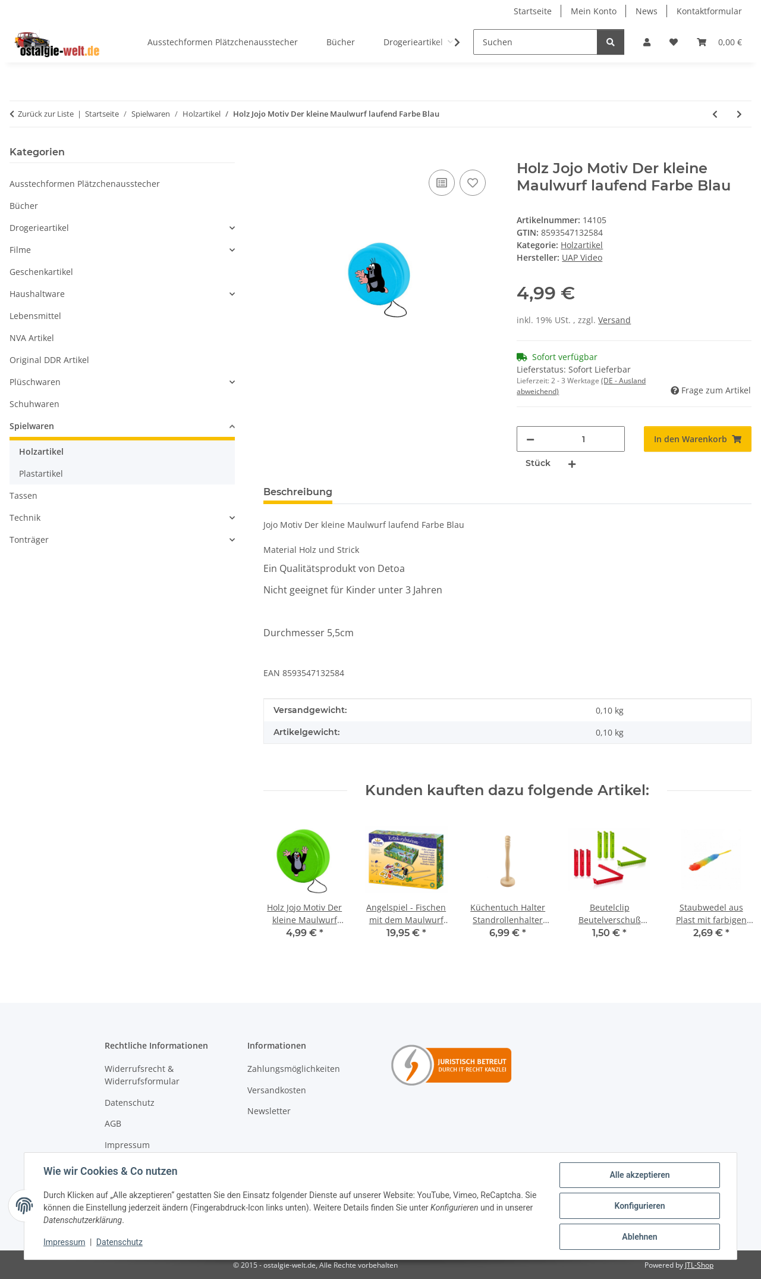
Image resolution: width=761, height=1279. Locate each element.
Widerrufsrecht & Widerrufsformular (142, 1075)
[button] (647, 41)
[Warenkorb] (719, 41)
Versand (614, 320)
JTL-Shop (699, 1265)
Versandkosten (276, 1090)
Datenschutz (119, 1242)
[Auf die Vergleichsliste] (442, 183)
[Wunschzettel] (673, 41)
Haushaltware (37, 293)
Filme (20, 249)
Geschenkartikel (41, 271)
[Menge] (583, 439)
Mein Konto (594, 11)
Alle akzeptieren (639, 1175)
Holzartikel (582, 245)
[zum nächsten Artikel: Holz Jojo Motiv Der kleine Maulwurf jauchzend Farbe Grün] (739, 114)
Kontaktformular (709, 11)
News (647, 11)
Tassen (23, 495)
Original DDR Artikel (49, 359)
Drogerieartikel (39, 227)
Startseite (533, 11)
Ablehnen (639, 1237)
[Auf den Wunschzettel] (473, 183)
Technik (25, 517)
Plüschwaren (35, 381)
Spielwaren (32, 425)
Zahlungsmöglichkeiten (293, 1068)
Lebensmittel (35, 315)
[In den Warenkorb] (272, 153)
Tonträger (29, 539)
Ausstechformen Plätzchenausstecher (85, 183)
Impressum (64, 1242)
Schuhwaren (34, 403)
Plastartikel (41, 473)
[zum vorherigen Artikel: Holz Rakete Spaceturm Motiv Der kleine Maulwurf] (715, 114)
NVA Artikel (32, 337)
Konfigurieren (639, 1206)
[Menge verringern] (530, 439)
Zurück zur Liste (46, 113)
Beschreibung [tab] (297, 492)
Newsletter (269, 1111)
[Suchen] (535, 42)
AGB (113, 1123)
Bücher (24, 205)
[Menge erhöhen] (572, 463)
